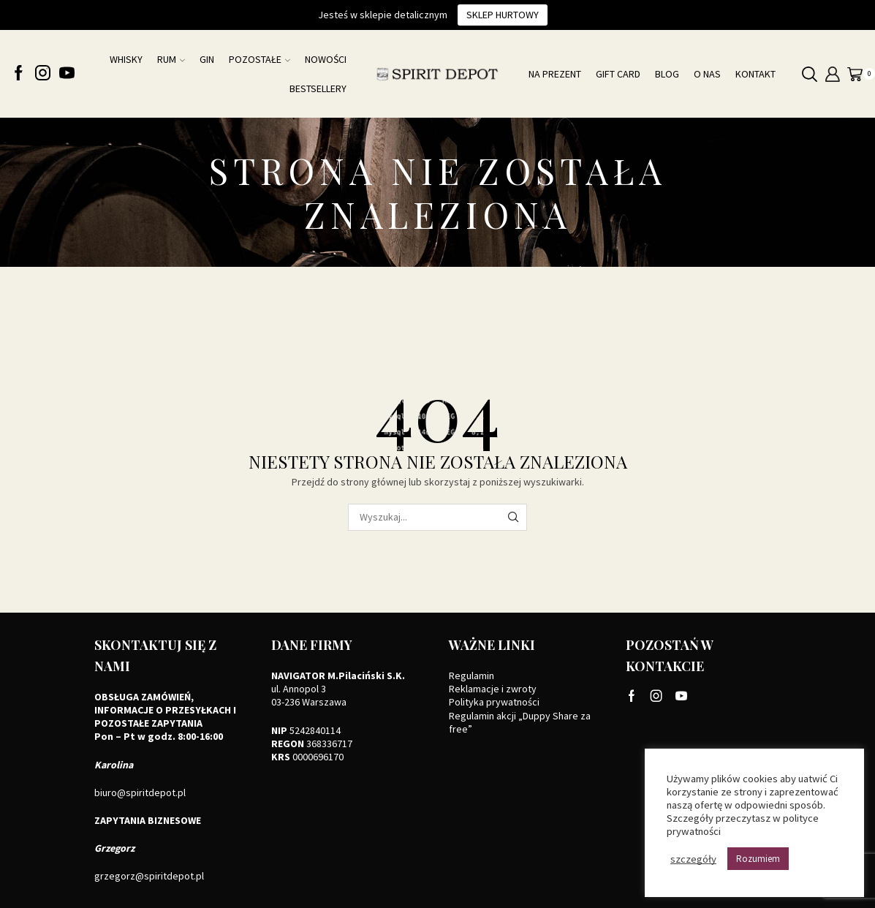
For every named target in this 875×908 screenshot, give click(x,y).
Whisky (126, 59)
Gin (207, 59)
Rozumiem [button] (758, 858)
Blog (667, 73)
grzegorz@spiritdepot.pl (149, 875)
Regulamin (471, 675)
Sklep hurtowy (502, 14)
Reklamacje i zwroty (493, 688)
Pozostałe (259, 59)
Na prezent (555, 73)
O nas (707, 73)
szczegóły (693, 859)
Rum (171, 59)
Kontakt (755, 73)
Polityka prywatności (494, 701)
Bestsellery (317, 88)
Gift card (618, 73)
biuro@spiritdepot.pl (140, 792)
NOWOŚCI (325, 59)
